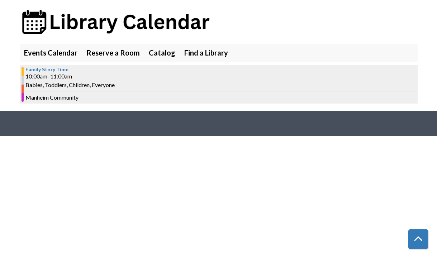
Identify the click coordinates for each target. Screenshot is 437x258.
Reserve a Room (113, 52)
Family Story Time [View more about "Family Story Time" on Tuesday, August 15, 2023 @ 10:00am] (46, 69)
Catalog (162, 52)
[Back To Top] (418, 239)
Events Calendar (50, 52)
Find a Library (206, 52)
